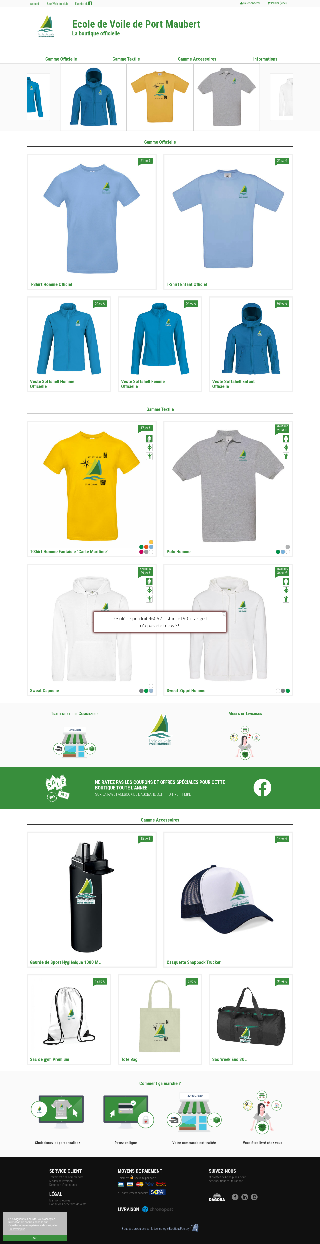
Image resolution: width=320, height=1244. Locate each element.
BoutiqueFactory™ (183, 1228)
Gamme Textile (126, 59)
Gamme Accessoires (197, 59)
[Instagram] (255, 1199)
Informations (265, 59)
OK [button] (34, 1238)
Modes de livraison (61, 1181)
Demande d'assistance (63, 1185)
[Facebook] (236, 1199)
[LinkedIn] (245, 1199)
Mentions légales (59, 1200)
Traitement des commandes (66, 1177)
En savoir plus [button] (16, 1229)
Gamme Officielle (61, 59)
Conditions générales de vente (67, 1204)
